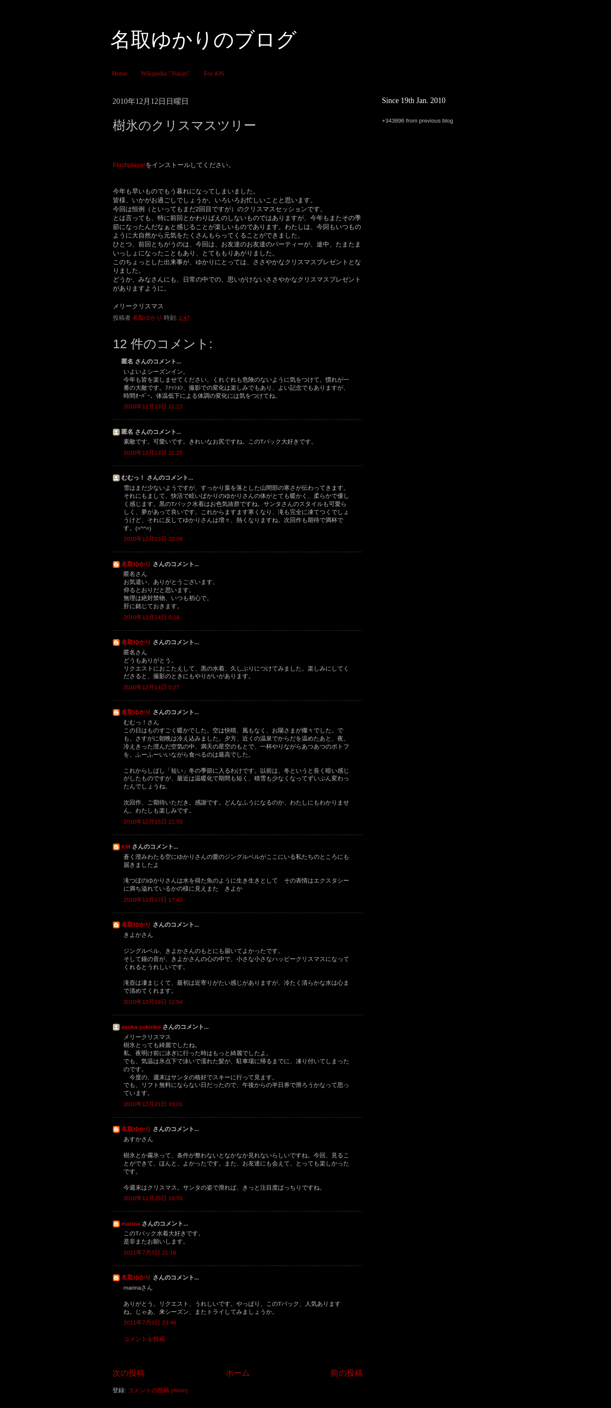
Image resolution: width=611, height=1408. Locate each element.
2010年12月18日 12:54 (153, 1002)
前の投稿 (347, 1373)
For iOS (214, 73)
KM (125, 847)
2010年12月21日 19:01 (153, 1104)
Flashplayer (129, 165)
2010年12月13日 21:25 (153, 453)
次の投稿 (128, 1373)
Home (120, 73)
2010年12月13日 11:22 (153, 406)
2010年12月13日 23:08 (153, 539)
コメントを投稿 (144, 1339)
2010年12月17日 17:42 (153, 900)
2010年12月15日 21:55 (153, 822)
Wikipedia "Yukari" (165, 73)
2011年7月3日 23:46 (150, 1322)
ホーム (238, 1373)
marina (130, 1224)
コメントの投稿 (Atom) (158, 1390)
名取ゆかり (136, 564)
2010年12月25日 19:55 (153, 1198)
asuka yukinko (141, 1027)
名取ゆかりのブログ (203, 39)
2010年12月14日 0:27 (151, 687)
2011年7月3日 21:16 (150, 1252)
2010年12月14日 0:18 (151, 617)
